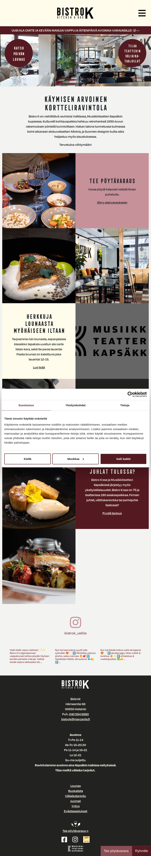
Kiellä (27, 458)
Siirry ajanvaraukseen (112, 202)
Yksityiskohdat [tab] (75, 405)
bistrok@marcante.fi (75, 719)
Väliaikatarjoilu (75, 796)
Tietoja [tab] (124, 405)
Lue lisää (39, 367)
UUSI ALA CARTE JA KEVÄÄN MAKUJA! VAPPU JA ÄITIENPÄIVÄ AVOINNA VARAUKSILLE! (75, 30)
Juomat (75, 801)
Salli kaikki (123, 458)
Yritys (76, 806)
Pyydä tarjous (112, 513)
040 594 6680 (79, 714)
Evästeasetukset (75, 811)
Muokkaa (75, 458)
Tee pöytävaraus (116, 851)
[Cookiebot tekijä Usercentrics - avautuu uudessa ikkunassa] (130, 394)
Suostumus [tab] (26, 405)
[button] (142, 13)
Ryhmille (141, 851)
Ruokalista (75, 791)
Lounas (75, 786)
